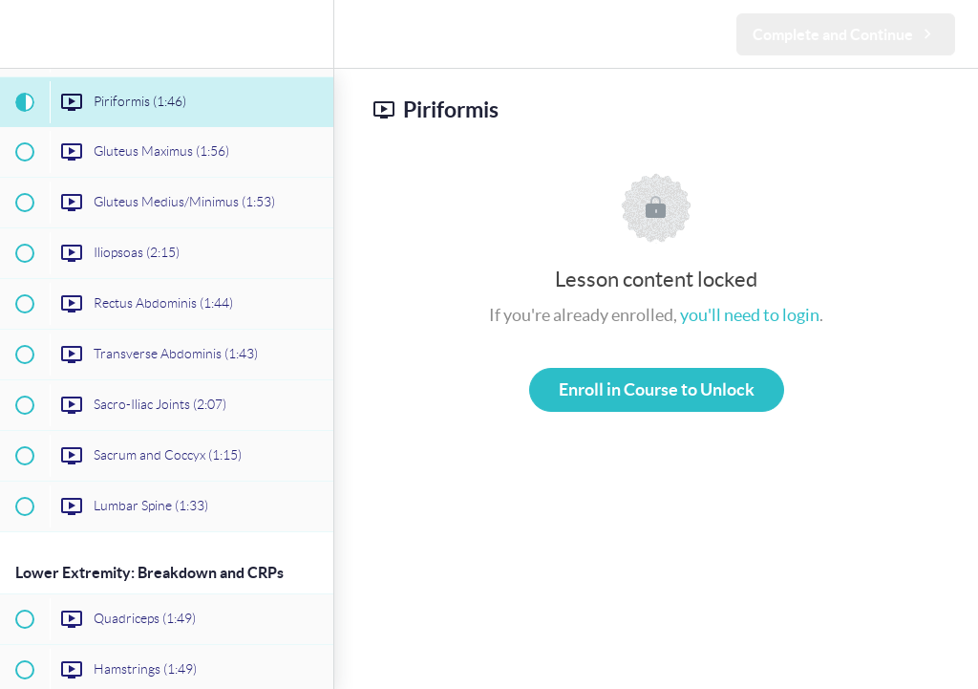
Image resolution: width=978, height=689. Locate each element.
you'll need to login (749, 315)
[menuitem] (309, 34)
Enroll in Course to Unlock (657, 389)
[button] (24, 34)
